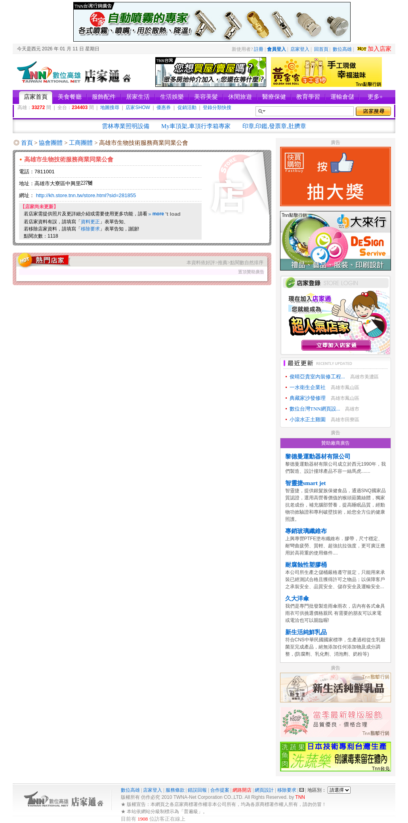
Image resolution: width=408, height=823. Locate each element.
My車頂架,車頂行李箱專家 (196, 126)
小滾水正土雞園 (308, 419)
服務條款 (175, 790)
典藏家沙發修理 (308, 398)
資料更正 (90, 221)
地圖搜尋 (109, 107)
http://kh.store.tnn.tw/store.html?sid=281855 (86, 195)
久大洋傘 (297, 598)
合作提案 (219, 790)
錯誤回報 (197, 790)
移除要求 (90, 229)
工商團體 (81, 143)
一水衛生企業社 (308, 387)
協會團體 (51, 143)
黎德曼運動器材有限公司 (318, 456)
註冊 (258, 49)
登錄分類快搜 (217, 107)
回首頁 (321, 49)
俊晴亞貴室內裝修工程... (317, 377)
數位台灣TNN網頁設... (315, 409)
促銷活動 (186, 107)
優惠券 (163, 107)
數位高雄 (342, 49)
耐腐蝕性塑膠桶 (306, 565)
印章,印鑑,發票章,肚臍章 (274, 126)
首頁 (27, 143)
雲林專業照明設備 (125, 126)
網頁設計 (264, 790)
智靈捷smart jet (305, 483)
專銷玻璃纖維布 (306, 531)
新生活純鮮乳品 (306, 632)
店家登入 (299, 49)
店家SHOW (138, 107)
